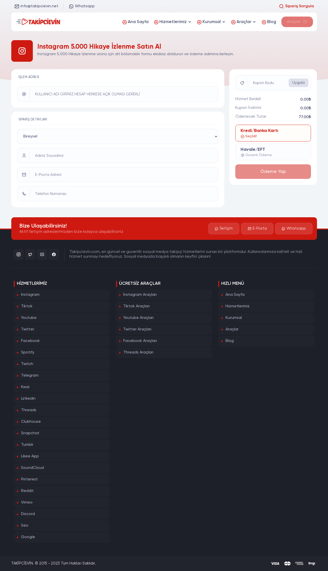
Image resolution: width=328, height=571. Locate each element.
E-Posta (256, 228)
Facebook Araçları (140, 341)
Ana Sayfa (235, 295)
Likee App (30, 456)
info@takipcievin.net (36, 6)
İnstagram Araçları (140, 295)
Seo (24, 526)
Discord (28, 514)
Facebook (30, 341)
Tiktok (27, 306)
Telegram (30, 376)
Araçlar (232, 329)
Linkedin (28, 399)
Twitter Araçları (137, 329)
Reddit (27, 491)
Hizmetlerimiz (238, 306)
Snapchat (30, 433)
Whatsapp (82, 6)
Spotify (27, 352)
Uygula (298, 83)
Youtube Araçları (138, 318)
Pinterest (29, 479)
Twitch (27, 364)
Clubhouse (31, 422)
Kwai (25, 387)
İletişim (223, 228)
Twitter (27, 329)
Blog (230, 341)
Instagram (30, 295)
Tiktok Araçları (136, 306)
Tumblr (27, 445)
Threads (28, 410)
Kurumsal (234, 318)
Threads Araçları (138, 352)
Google (28, 537)
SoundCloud (32, 468)
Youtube (29, 318)
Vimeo (27, 503)
